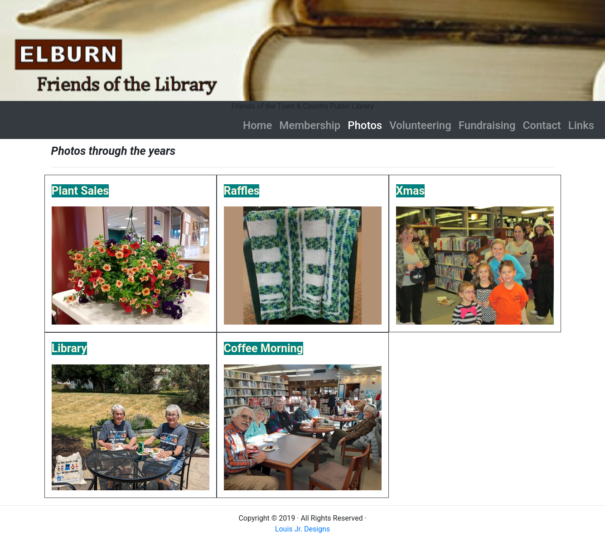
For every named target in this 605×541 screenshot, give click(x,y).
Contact (542, 125)
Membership (309, 125)
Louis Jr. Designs (302, 529)
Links (581, 125)
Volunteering (420, 125)
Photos (367, 125)
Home (257, 125)
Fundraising (487, 125)
